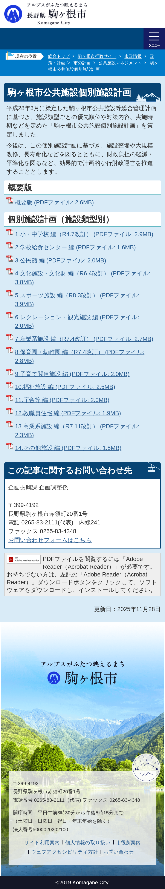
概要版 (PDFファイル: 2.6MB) (54, 202)
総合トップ (59, 56)
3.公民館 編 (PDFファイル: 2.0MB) (60, 260)
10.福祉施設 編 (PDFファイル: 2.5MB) (65, 387)
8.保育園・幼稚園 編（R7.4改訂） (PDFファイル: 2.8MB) (79, 356)
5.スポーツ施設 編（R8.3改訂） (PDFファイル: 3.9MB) (77, 299)
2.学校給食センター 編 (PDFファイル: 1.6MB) (75, 247)
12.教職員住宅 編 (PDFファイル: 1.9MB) (68, 413)
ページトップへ (146, 767)
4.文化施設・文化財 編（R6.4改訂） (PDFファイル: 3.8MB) (82, 277)
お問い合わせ (118, 852)
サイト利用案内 (42, 842)
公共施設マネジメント (120, 62)
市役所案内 (128, 842)
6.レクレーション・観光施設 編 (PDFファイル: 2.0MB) (77, 321)
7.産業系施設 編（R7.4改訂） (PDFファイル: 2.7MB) (84, 339)
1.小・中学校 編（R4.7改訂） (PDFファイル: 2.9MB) (84, 234)
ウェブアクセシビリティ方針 (64, 852)
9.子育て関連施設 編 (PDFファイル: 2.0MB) (72, 374)
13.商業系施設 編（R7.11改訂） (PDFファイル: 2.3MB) (77, 430)
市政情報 (133, 56)
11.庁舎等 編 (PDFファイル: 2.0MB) (62, 400)
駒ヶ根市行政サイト (97, 56)
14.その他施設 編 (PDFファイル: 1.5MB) (68, 448)
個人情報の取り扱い (87, 842)
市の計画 (82, 62)
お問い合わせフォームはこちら (50, 540)
